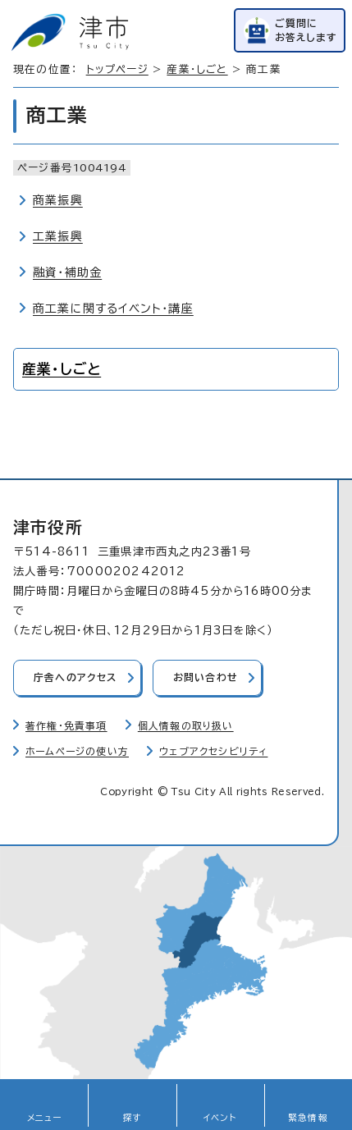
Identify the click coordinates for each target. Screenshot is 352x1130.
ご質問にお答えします (306, 30)
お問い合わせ (205, 677)
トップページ (117, 69)
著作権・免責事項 (66, 725)
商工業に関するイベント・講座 (113, 308)
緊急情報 (308, 1118)
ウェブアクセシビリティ (213, 751)
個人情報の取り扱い (186, 725)
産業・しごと (197, 69)
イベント (220, 1118)
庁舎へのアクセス (75, 677)
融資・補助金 (67, 272)
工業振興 (58, 236)
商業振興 (58, 200)
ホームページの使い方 (77, 751)
